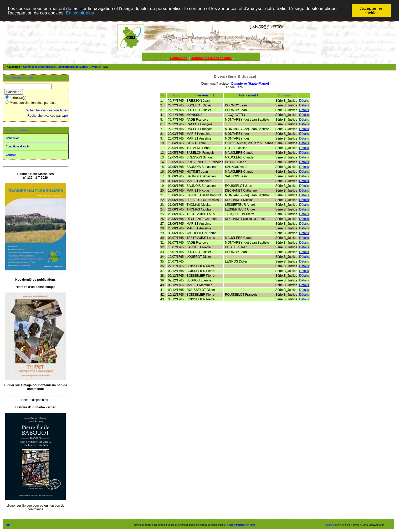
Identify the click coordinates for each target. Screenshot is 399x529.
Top (8, 524)
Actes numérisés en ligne (241, 524)
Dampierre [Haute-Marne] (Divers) (78, 66)
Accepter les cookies (371, 11)
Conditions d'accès (18, 146)
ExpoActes (331, 524)
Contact (11, 154)
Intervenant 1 (204, 95)
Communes (178, 58)
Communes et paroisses (38, 66)
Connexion (12, 138)
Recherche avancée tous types (46, 110)
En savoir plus (80, 13)
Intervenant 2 (249, 95)
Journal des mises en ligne (211, 58)
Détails (304, 100)
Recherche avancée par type (47, 115)
